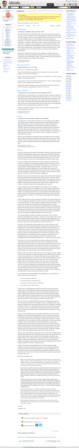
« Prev (20, 441)
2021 (4, 27)
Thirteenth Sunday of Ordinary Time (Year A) (71, 19)
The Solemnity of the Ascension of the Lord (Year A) (71, 35)
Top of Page (56, 431)
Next (26, 437)
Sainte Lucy (6, 69)
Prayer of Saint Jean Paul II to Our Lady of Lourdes (71, 48)
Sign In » (39, 418)
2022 (8, 27)
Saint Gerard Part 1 (8, 59)
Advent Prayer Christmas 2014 (70, 66)
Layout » (40, 422)
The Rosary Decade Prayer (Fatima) (71, 56)
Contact (75, 1)
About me (68, 1)
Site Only (75, 7)
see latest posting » (70, 38)
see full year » (69, 100)
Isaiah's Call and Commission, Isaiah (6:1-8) (71, 45)
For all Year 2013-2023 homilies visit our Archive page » (8, 52)
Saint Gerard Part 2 (8, 61)
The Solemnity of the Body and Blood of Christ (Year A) (71, 14)
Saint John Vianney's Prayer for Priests (71, 58)
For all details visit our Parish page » (7, 20)
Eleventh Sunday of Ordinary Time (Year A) (71, 17)
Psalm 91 (68, 59)
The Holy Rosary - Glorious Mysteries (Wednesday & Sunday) (70, 62)
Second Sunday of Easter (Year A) (70, 27)
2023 (11, 27)
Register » (46, 418)
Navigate (50, 4)
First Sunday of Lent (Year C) (28, 441)
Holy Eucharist (69, 76)
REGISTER (39, 7)
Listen (53, 25)
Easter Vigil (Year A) (71, 28)
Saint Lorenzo (7, 68)
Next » (58, 441)
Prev (23, 437)
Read (59, 25)
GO (69, 7)
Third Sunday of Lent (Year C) (51, 441)
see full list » (5, 71)
